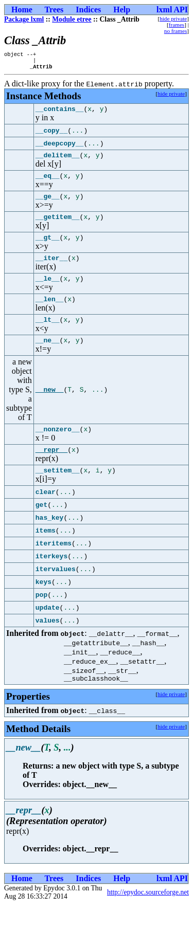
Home (21, 9)
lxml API (172, 9)
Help (121, 9)
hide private (173, 18)
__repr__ (51, 472)
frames (176, 25)
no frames (175, 31)
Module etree (71, 19)
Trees (54, 9)
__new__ (50, 409)
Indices (88, 9)
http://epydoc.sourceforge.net (148, 918)
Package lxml (24, 19)
